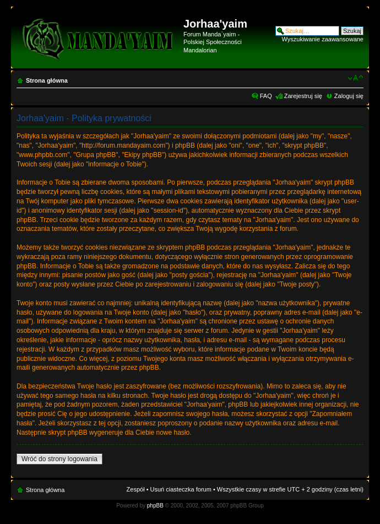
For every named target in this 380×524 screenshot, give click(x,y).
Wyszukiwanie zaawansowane (322, 39)
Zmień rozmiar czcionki (355, 78)
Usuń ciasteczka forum (180, 489)
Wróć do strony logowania (59, 459)
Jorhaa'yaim (215, 24)
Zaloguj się (348, 96)
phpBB (155, 506)
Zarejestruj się (303, 96)
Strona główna (47, 80)
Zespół (136, 489)
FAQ (266, 96)
